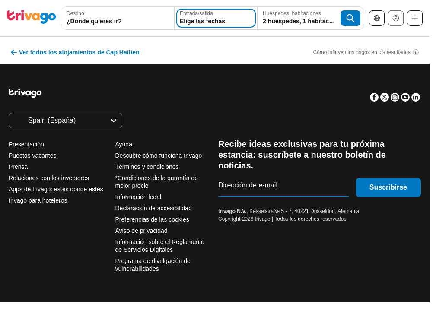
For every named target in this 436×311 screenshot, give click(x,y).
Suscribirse (388, 187)
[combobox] (117, 18)
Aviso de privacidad (141, 230)
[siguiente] (325, 50)
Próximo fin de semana (286, 204)
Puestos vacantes (33, 155)
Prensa (18, 166)
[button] (117, 18)
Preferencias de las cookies (153, 219)
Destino (75, 13)
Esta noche (74, 204)
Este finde (214, 204)
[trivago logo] (31, 18)
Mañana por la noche (145, 204)
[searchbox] (118, 21)
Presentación (26, 144)
